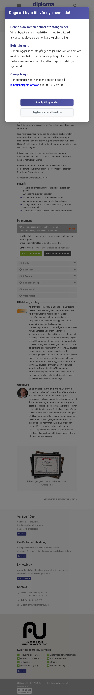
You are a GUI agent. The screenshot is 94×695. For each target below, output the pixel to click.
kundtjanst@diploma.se (24, 85)
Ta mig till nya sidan (26, 102)
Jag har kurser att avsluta (63, 102)
